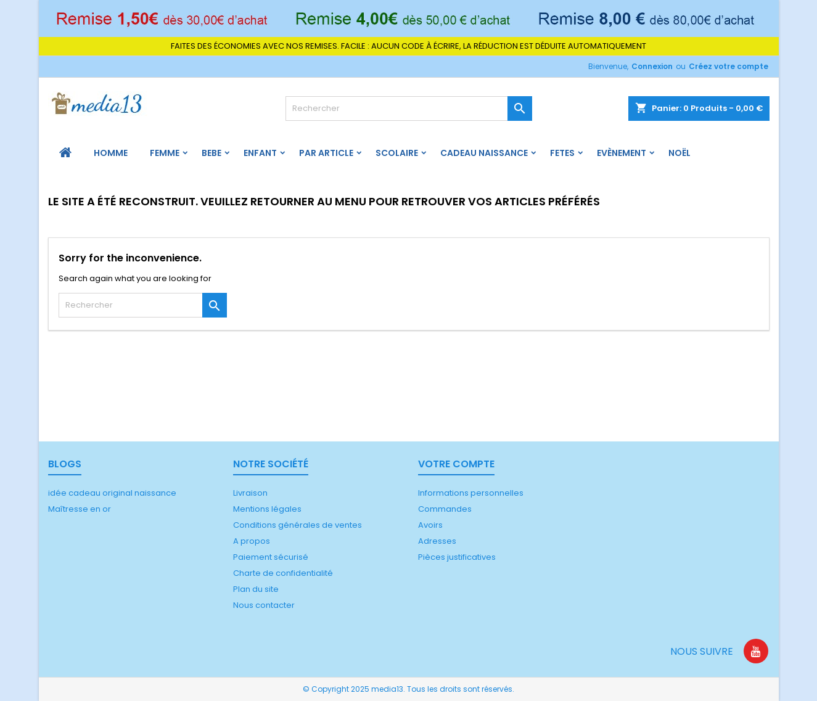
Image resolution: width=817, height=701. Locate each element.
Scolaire (397, 153)
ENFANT (260, 153)
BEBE (211, 153)
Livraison (250, 493)
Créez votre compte (728, 66)
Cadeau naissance (484, 153)
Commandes (445, 509)
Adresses (437, 541)
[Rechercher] (408, 108)
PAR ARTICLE (326, 153)
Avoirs (430, 525)
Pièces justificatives (457, 557)
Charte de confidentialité (283, 573)
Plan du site (256, 589)
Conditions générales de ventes (297, 525)
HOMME (111, 153)
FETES (562, 153)
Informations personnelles (470, 493)
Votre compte (456, 464)
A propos (251, 541)
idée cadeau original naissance (112, 493)
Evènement (621, 153)
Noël (679, 153)
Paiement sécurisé (270, 557)
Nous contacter (264, 605)
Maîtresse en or (79, 509)
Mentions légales (267, 509)
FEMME (164, 153)
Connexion (652, 66)
